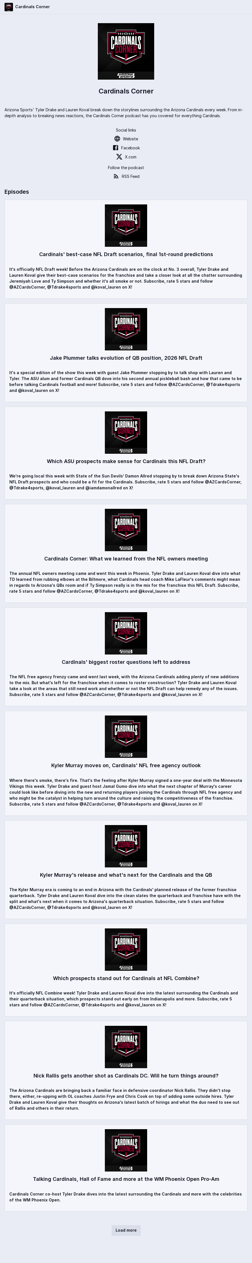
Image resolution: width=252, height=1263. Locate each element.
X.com (126, 156)
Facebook (126, 147)
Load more (126, 1230)
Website (126, 138)
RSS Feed (126, 176)
